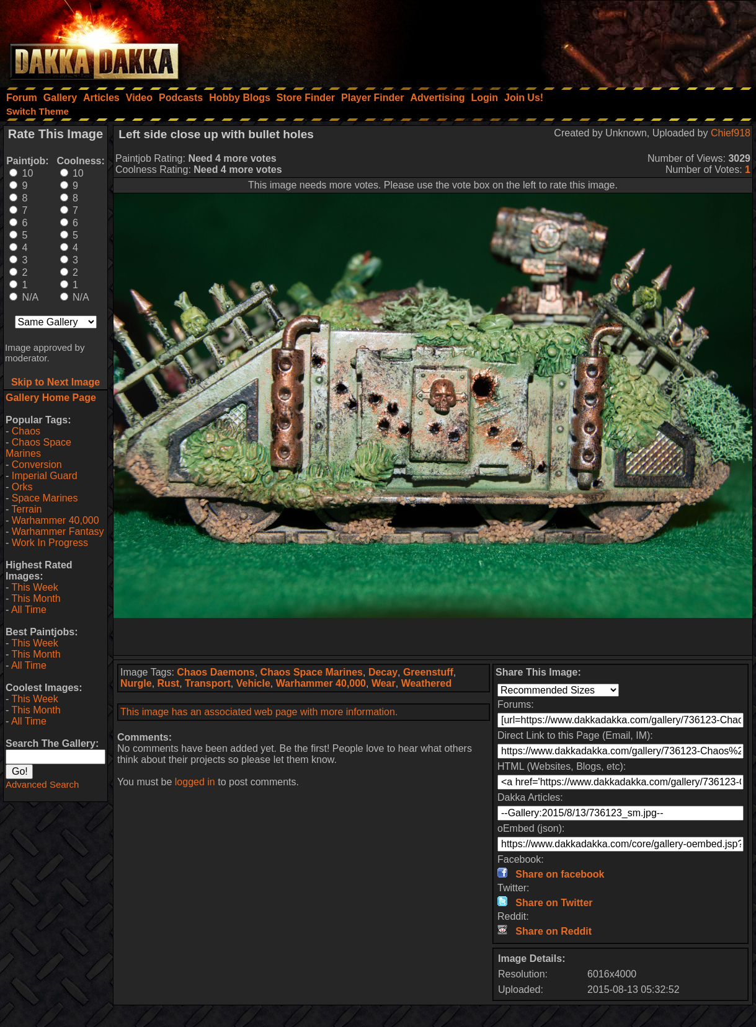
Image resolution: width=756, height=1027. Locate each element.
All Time (29, 609)
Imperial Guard (45, 475)
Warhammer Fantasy (58, 531)
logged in (195, 782)
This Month (35, 598)
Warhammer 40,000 (55, 520)
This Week (34, 587)
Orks (22, 487)
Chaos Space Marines (38, 448)
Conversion (37, 464)
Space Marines (45, 498)
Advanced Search (42, 784)
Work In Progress (50, 542)
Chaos (26, 431)
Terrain (26, 509)
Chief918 (730, 133)
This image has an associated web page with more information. (259, 712)
